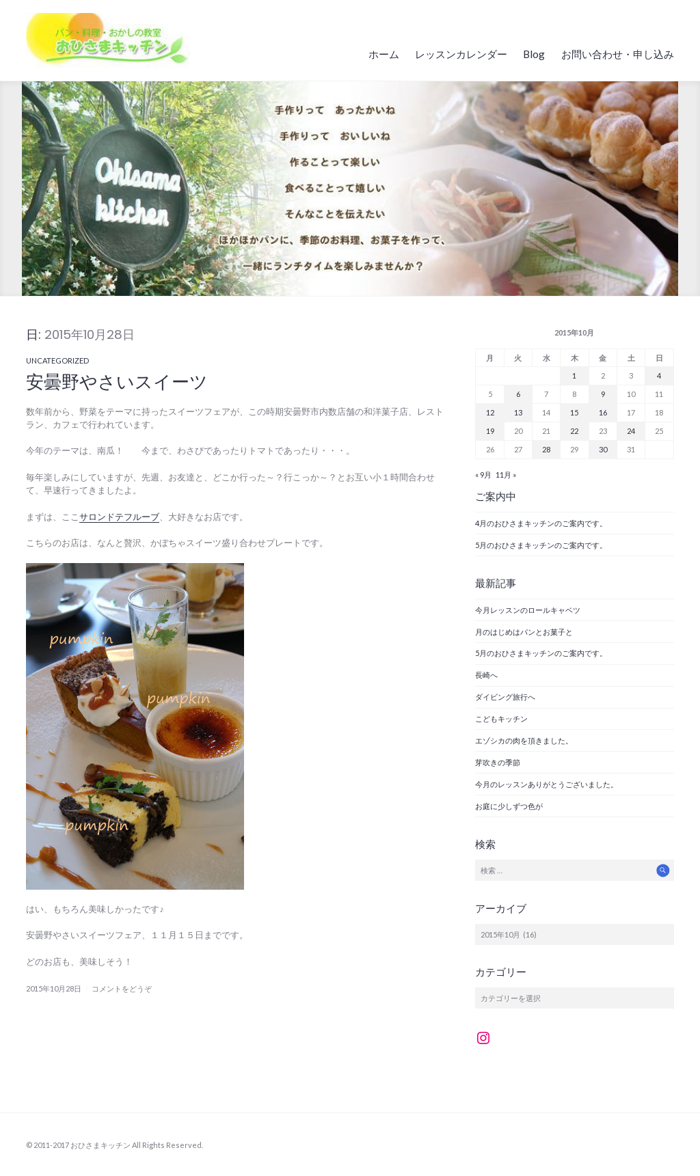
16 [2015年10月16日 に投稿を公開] (603, 412)
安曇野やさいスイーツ (117, 382)
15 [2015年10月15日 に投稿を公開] (574, 412)
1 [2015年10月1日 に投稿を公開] (574, 375)
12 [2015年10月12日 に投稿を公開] (490, 412)
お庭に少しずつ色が (509, 806)
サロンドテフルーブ (119, 516)
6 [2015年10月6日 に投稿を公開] (518, 393)
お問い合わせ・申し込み (617, 54)
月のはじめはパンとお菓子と (524, 631)
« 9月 (483, 474)
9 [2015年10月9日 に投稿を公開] (603, 393)
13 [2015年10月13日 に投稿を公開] (518, 412)
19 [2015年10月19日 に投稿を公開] (490, 430)
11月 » (506, 474)
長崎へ (486, 674)
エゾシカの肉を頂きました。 (524, 740)
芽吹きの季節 (497, 762)
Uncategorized (57, 360)
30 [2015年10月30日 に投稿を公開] (603, 449)
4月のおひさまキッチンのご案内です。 (541, 523)
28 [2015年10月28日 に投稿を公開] (546, 449)
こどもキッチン (505, 718)
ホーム (383, 54)
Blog (534, 54)
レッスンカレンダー (461, 54)
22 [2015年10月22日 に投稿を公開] (574, 430)
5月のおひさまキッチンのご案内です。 (541, 545)
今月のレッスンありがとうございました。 (546, 784)
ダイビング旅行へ (505, 696)
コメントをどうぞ (122, 988)
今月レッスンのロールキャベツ (527, 609)
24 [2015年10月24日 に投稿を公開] (631, 430)
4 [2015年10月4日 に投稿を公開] (659, 375)
